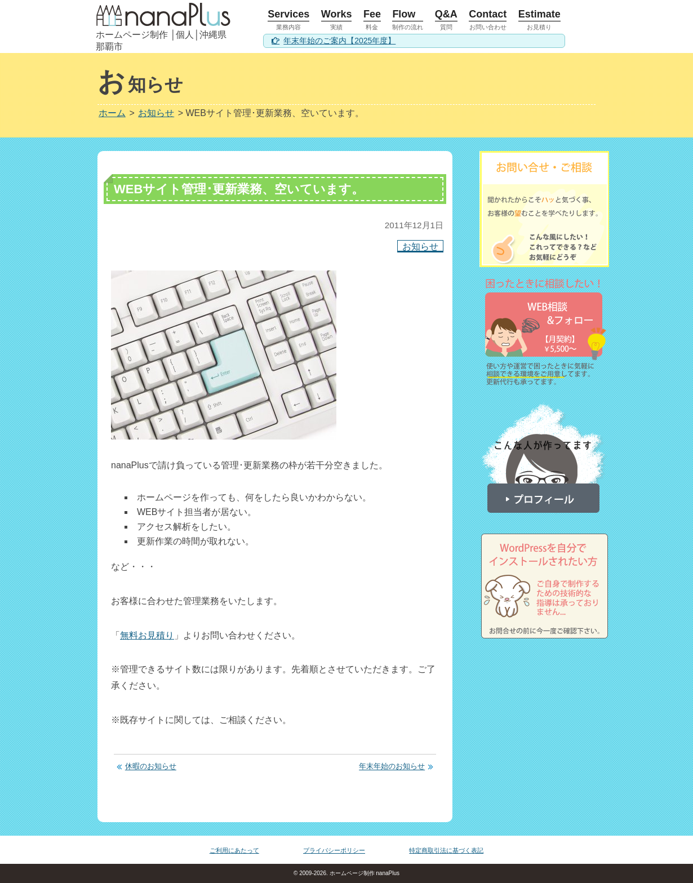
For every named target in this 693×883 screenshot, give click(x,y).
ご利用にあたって (234, 850)
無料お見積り (147, 635)
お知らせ (420, 246)
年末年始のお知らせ (392, 766)
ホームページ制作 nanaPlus (363, 873)
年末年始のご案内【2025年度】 (339, 40)
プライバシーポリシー (334, 850)
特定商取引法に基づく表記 (446, 850)
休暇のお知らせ (150, 766)
